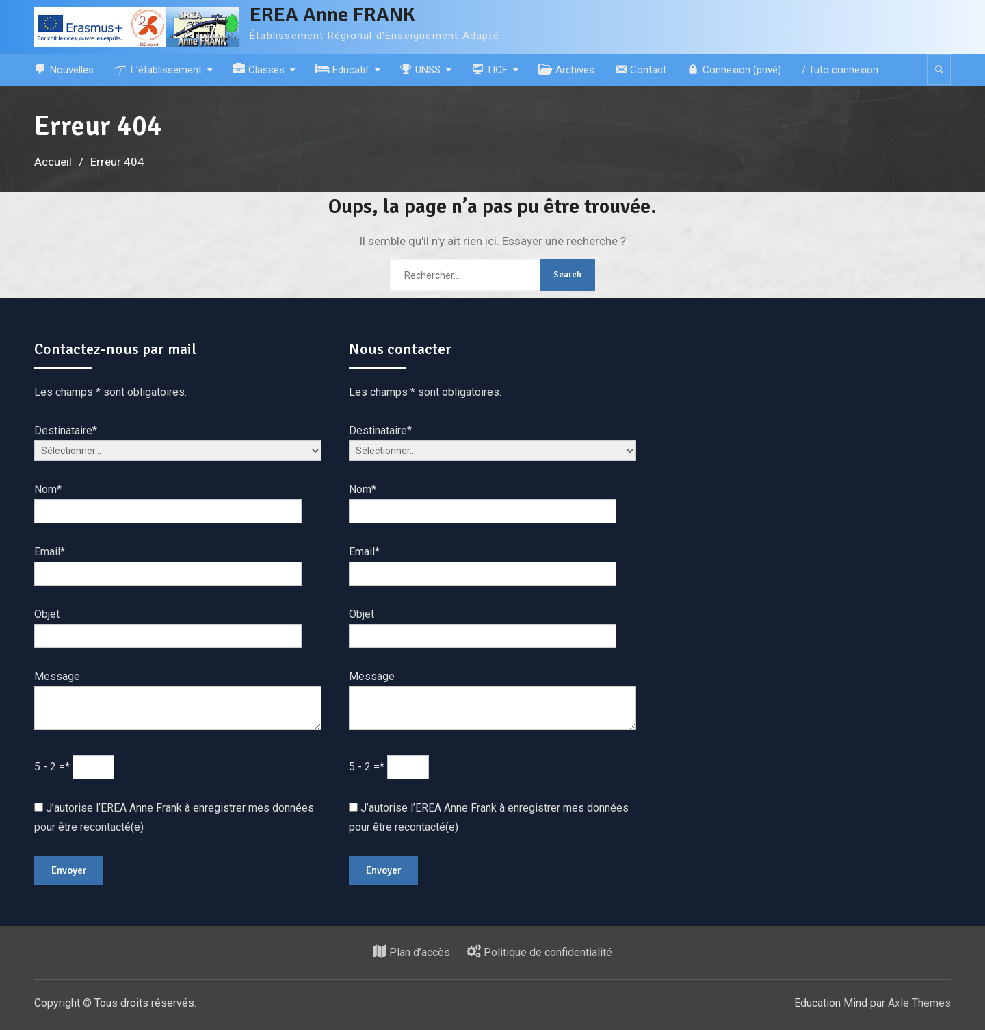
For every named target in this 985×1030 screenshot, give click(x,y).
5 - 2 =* (53, 766)
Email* (49, 551)
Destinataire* (65, 430)
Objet (47, 613)
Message (57, 676)
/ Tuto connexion (840, 70)
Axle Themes (919, 1002)
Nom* (48, 489)
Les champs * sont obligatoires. (110, 392)
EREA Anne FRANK (332, 14)
